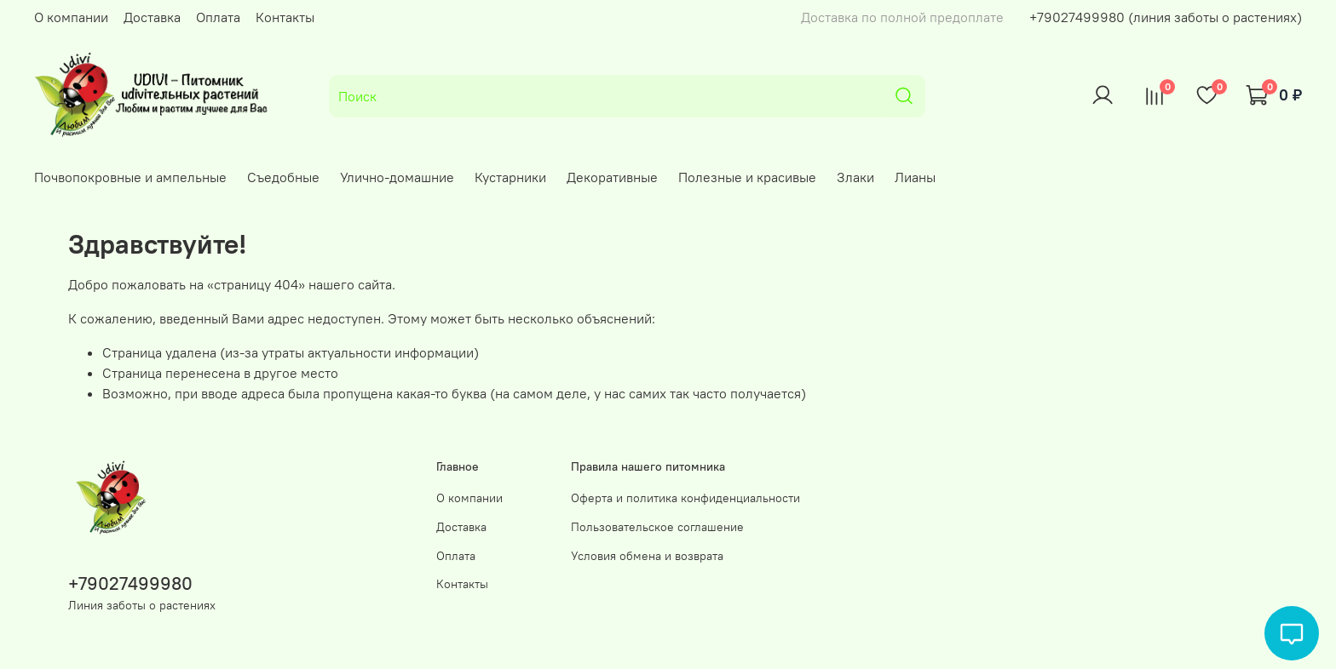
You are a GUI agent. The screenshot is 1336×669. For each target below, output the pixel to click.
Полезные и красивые (747, 177)
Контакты (285, 17)
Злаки (855, 177)
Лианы (915, 177)
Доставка (152, 17)
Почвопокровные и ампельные (130, 177)
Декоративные (612, 177)
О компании (71, 17)
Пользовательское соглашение (657, 527)
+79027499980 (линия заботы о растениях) (1165, 17)
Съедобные (283, 177)
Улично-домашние (397, 177)
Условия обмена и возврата (647, 555)
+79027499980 (130, 583)
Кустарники (510, 177)
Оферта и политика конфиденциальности (685, 498)
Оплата (218, 17)
